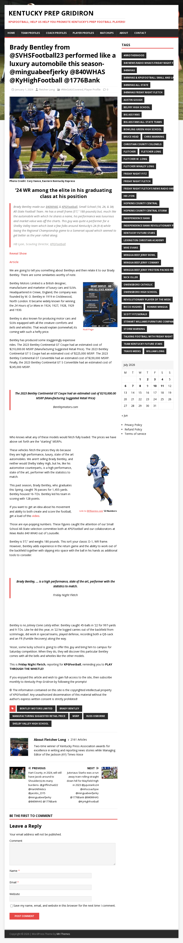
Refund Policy (133, 429)
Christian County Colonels (142, 144)
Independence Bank (137, 218)
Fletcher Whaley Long (139, 166)
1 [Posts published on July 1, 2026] (140, 379)
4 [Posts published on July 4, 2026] (162, 379)
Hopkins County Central (140, 203)
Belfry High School (137, 107)
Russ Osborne (95, 716)
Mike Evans (131, 247)
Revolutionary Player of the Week (147, 299)
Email (13, 882)
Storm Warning (134, 329)
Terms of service (135, 434)
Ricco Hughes (133, 307)
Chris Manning (154, 136)
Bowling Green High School (143, 129)
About (124, 33)
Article (14, 262)
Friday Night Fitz (135, 173)
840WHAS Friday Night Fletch (143, 92)
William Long (155, 351)
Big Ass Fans (132, 114)
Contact (140, 33)
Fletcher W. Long (135, 159)
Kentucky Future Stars (139, 233)
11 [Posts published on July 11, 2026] (162, 386)
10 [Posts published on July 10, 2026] (154, 386)
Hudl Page (88, 329)
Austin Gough (133, 100)
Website (15, 894)
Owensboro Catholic (138, 284)
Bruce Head (131, 136)
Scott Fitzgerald (135, 314)
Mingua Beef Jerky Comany (141, 262)
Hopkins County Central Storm (145, 210)
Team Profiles (30, 33)
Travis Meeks (132, 351)
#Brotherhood (134, 55)
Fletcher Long (47, 89)
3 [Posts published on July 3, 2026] (155, 379)
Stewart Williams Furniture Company (149, 321)
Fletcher (130, 151)
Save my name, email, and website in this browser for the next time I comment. (64, 905)
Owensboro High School (140, 292)
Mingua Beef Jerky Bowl (139, 255)
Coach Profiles (56, 33)
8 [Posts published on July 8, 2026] (140, 386)
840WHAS (129, 70)
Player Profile (92, 89)
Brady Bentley (69, 708)
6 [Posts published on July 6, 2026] (125, 386)
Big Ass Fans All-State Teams (143, 122)
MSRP (75, 716)
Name (14, 871)
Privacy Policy (133, 425)
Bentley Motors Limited (36, 708)
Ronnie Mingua (157, 307)
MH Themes (63, 934)
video (35, 516)
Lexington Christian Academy (144, 240)
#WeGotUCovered (72, 89)
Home (11, 33)
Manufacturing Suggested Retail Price (38, 716)
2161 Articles (79, 739)
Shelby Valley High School (30, 723)
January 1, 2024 (24, 89)
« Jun (125, 415)
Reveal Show (18, 253)
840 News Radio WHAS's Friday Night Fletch (152, 63)
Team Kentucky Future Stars (143, 344)
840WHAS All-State (136, 85)
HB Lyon (129, 196)
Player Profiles (83, 33)
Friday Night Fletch (137, 181)
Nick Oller (131, 277)
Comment (16, 841)
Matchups (106, 33)
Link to (91, 511)
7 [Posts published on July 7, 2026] (132, 386)
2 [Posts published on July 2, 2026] (147, 379)
